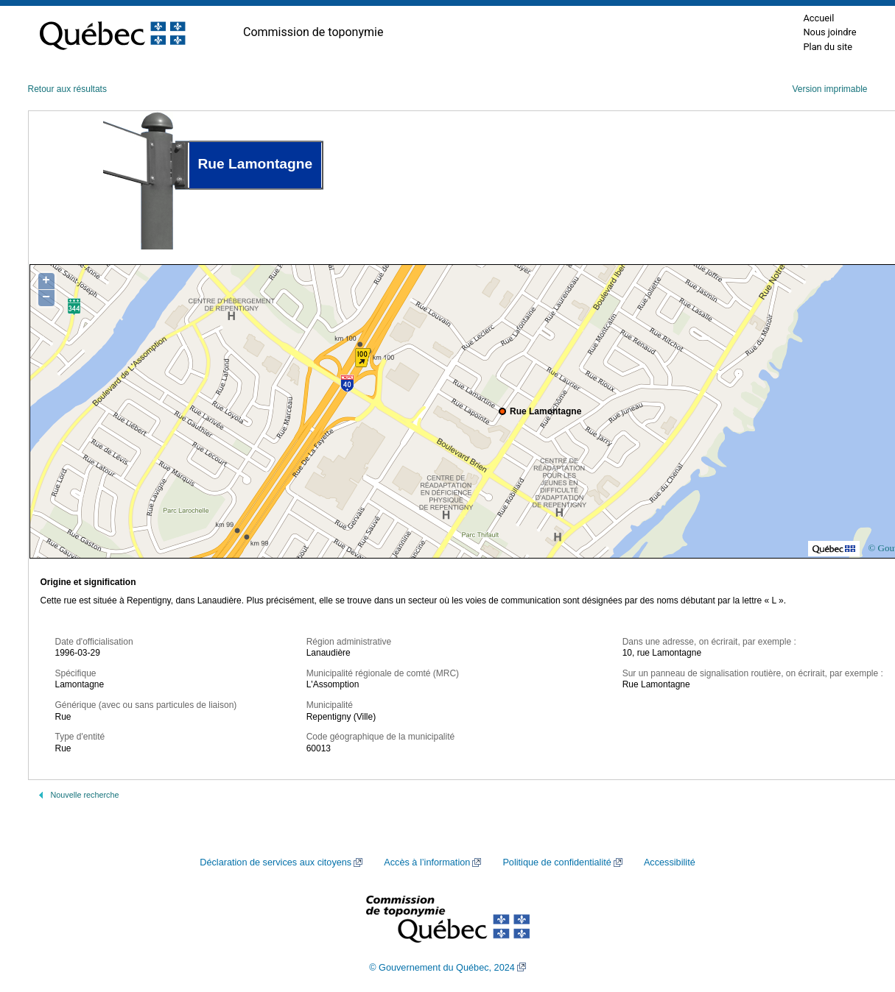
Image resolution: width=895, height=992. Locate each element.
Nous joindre (829, 32)
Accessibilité (669, 862)
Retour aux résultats (67, 89)
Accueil (818, 18)
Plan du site (827, 46)
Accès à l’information (427, 862)
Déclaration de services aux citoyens (275, 862)
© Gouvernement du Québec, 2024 (442, 968)
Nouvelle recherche (85, 794)
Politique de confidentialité (556, 862)
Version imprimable (829, 89)
